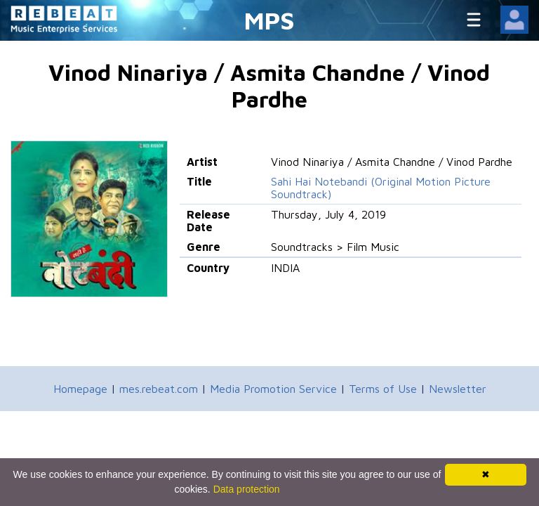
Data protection (246, 489)
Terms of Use (383, 388)
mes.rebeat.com (158, 388)
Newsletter (457, 388)
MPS (269, 20)
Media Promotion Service (273, 388)
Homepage (80, 388)
